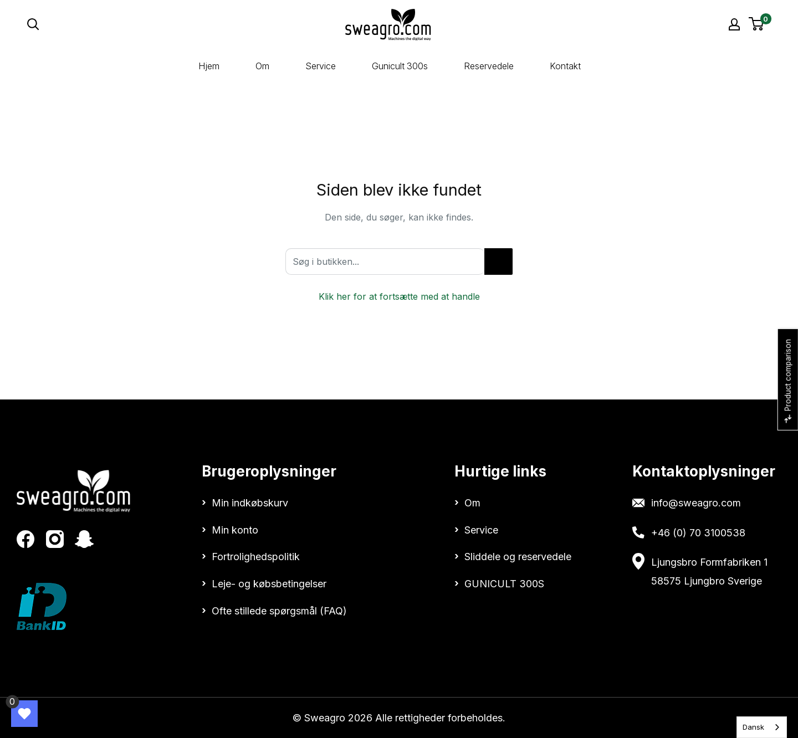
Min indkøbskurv (250, 503)
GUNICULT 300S (504, 584)
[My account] (734, 24)
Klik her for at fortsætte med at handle (399, 296)
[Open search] (132, 24)
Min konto (235, 530)
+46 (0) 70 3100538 (698, 533)
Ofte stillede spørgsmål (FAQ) (279, 611)
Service (320, 65)
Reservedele (489, 65)
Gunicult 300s (400, 65)
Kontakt (565, 65)
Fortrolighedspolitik (256, 556)
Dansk (753, 726)
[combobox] (761, 727)
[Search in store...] (498, 261)
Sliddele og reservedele (517, 556)
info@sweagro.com (696, 503)
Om (262, 65)
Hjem (208, 65)
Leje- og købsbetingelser (269, 584)
